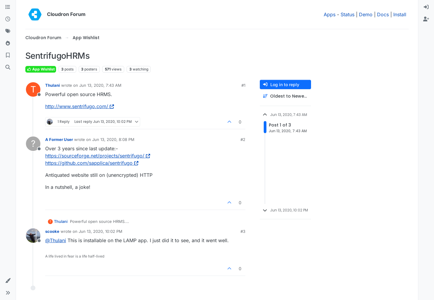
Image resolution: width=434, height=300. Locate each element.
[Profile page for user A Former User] (33, 143)
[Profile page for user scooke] (33, 235)
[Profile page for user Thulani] (33, 89)
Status (347, 14)
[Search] (7, 67)
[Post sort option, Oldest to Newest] (285, 96)
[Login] (426, 7)
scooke (52, 231)
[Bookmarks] (7, 55)
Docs (383, 14)
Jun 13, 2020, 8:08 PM (113, 139)
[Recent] (7, 19)
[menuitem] (426, 7)
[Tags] (7, 31)
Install (399, 14)
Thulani (52, 85)
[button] (7, 281)
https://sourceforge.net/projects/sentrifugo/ (97, 156)
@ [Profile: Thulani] (55, 240)
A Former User (59, 139)
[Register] (426, 19)
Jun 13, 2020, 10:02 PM (100, 231)
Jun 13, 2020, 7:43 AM (100, 85)
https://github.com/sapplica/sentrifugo (91, 163)
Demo (366, 14)
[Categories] (7, 7)
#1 (243, 85)
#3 (243, 231)
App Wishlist (41, 69)
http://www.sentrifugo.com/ (79, 106)
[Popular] (7, 43)
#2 (243, 139)
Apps (329, 14)
